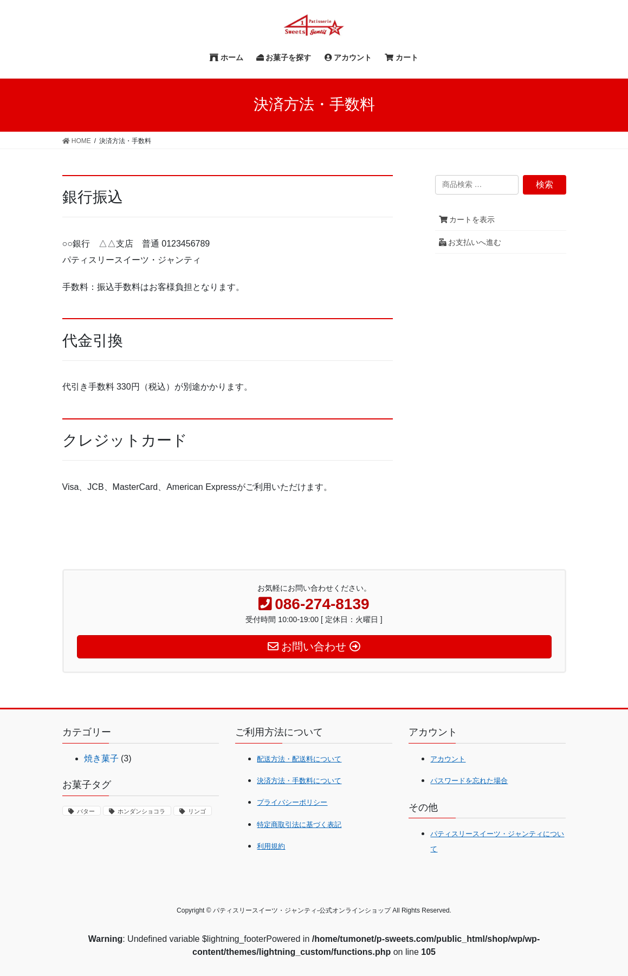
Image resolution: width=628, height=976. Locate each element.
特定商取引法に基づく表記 (299, 824)
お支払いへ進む (470, 242)
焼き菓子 (101, 758)
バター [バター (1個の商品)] (86, 811)
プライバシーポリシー (292, 802)
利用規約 (271, 846)
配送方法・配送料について (299, 759)
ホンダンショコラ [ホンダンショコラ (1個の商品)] (141, 811)
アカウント (447, 759)
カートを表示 (467, 219)
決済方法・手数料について (299, 781)
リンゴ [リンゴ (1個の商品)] (197, 811)
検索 (544, 184)
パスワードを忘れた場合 (469, 781)
